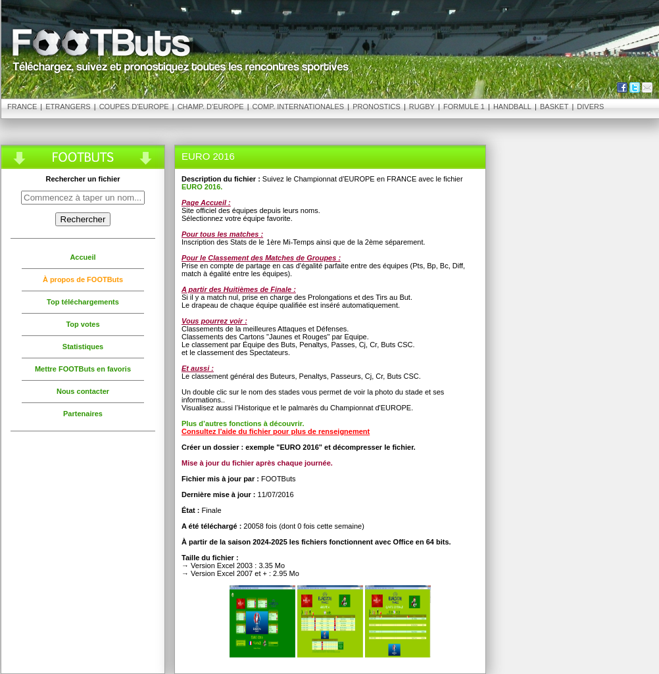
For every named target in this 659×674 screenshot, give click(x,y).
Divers (590, 106)
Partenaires (83, 414)
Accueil (82, 257)
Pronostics (377, 106)
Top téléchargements (83, 302)
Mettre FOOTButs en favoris (83, 369)
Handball (512, 106)
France (22, 106)
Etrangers (67, 106)
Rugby (422, 106)
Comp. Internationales (299, 106)
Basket (554, 106)
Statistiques (82, 346)
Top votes (82, 324)
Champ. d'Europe (211, 106)
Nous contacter (83, 391)
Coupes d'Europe (134, 106)
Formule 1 (464, 106)
